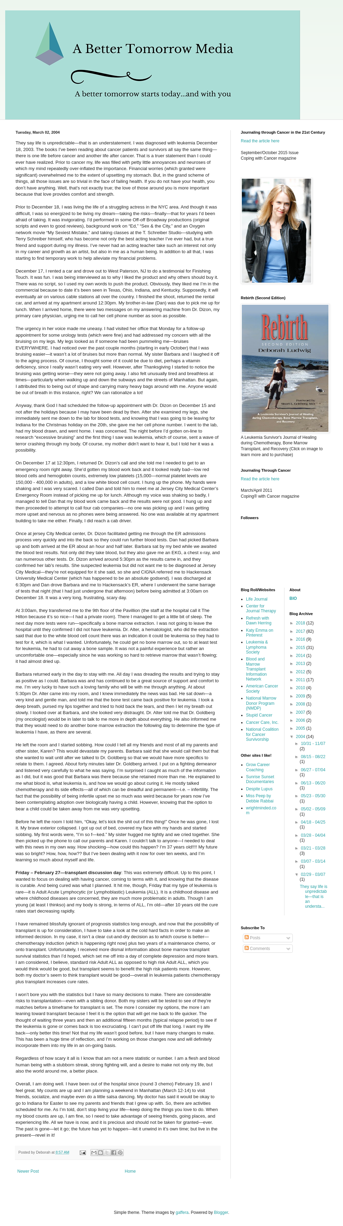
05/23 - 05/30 (313, 795)
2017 (301, 631)
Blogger (221, 1212)
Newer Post (28, 1171)
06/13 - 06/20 (313, 783)
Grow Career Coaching (258, 767)
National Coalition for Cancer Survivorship (262, 734)
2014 (301, 655)
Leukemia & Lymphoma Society (257, 647)
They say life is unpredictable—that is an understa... (313, 896)
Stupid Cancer (259, 715)
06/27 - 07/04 (313, 769)
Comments (257, 948)
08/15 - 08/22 (313, 756)
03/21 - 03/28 (313, 848)
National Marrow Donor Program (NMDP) (261, 703)
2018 (301, 623)
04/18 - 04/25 (313, 822)
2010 (301, 687)
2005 (301, 728)
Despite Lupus (259, 789)
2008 (301, 704)
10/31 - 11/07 (313, 743)
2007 (301, 712)
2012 (301, 671)
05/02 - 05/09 (313, 809)
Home (130, 1171)
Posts (252, 937)
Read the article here (260, 141)
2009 (301, 696)
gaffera (182, 1212)
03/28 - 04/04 (313, 835)
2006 (301, 720)
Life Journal (256, 599)
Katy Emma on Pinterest (259, 633)
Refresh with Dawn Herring (258, 620)
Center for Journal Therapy (261, 608)
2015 (301, 647)
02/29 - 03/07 (313, 874)
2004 (301, 736)
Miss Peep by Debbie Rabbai (259, 798)
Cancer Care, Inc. (262, 722)
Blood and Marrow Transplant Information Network (256, 669)
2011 (301, 679)
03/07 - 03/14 (313, 861)
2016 (301, 639)
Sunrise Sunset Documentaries (260, 779)
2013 (301, 663)
